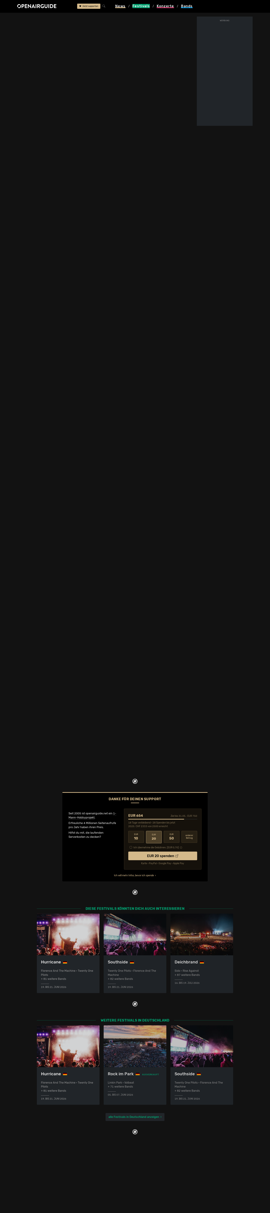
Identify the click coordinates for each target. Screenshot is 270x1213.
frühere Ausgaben (105, 17)
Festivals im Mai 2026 (51, 1177)
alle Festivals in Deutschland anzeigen (133, 1117)
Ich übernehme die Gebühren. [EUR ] (156, 847)
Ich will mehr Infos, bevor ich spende (134, 875)
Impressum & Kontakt (151, 1177)
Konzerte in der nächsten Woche (108, 1173)
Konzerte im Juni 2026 (101, 1182)
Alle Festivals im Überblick (53, 1194)
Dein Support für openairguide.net (159, 1165)
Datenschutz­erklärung (151, 1173)
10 (136, 837)
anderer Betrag (189, 837)
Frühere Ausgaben (131, 45)
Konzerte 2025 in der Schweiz (106, 1186)
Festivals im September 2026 (56, 1190)
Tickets (67, 48)
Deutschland (57, 17)
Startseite (23, 17)
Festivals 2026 (46, 1173)
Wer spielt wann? (38, 48)
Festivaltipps (45, 1161)
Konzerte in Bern (97, 1169)
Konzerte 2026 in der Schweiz (106, 1190)
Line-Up (32, 45)
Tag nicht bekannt (167, 302)
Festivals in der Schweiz (52, 1165)
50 (171, 837)
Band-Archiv (127, 48)
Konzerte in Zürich (99, 1165)
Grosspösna (151, 31)
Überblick (69, 45)
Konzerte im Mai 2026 (101, 1177)
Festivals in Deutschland (53, 1169)
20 (154, 837)
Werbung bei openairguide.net (156, 1169)
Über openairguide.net (151, 1161)
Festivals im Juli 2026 (51, 1186)
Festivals (39, 17)
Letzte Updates (91, 45)
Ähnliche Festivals (93, 48)
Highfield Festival (79, 17)
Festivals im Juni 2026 (51, 1182)
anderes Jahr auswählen (105, 89)
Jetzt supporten (88, 6)
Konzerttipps (95, 1161)
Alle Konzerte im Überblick (104, 1194)
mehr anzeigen (45, 233)
